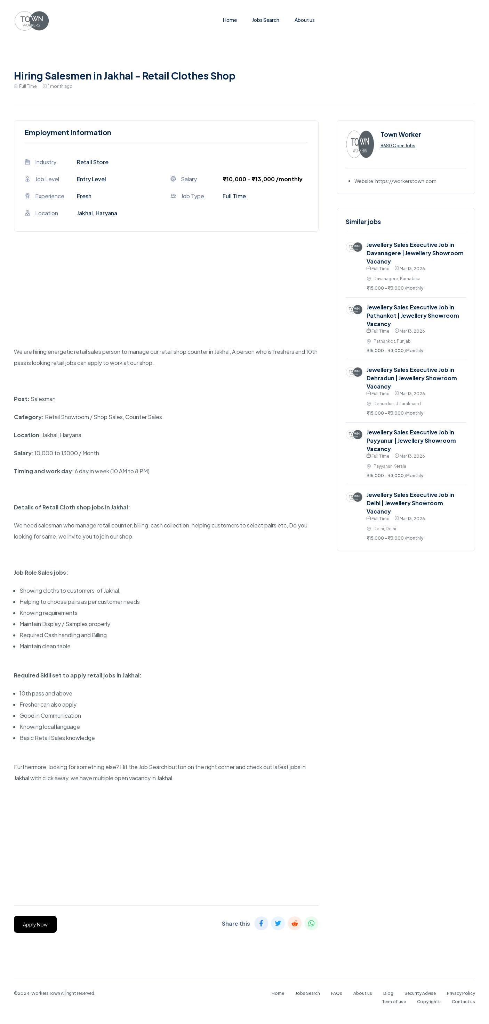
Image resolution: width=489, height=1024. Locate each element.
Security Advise (420, 993)
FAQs (336, 993)
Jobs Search (265, 20)
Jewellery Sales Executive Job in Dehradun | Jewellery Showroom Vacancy (412, 378)
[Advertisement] (166, 297)
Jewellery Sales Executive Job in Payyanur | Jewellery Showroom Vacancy (411, 440)
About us (305, 20)
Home (230, 20)
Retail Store (93, 162)
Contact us (463, 1001)
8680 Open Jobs (397, 145)
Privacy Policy (461, 993)
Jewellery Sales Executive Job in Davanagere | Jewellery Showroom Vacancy (415, 253)
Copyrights (429, 1001)
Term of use (394, 1001)
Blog (388, 993)
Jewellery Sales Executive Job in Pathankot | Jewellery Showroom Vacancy (413, 315)
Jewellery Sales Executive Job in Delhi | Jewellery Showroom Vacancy (410, 503)
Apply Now (35, 924)
